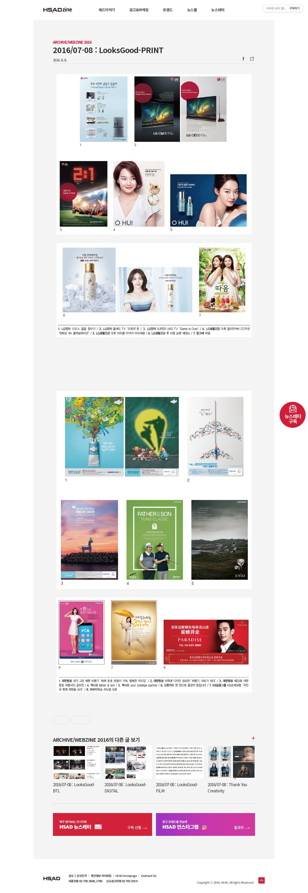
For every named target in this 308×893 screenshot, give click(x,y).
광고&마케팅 (138, 9)
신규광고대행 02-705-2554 (121, 881)
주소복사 (251, 58)
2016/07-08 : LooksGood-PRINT (108, 49)
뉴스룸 (192, 9)
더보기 (252, 738)
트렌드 (168, 9)
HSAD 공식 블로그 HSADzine (57, 10)
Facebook (243, 58)
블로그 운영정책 (78, 875)
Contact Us (148, 875)
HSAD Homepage (126, 875)
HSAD (51, 875)
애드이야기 (107, 9)
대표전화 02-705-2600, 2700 (85, 881)
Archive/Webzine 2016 (72, 42)
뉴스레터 (217, 9)
